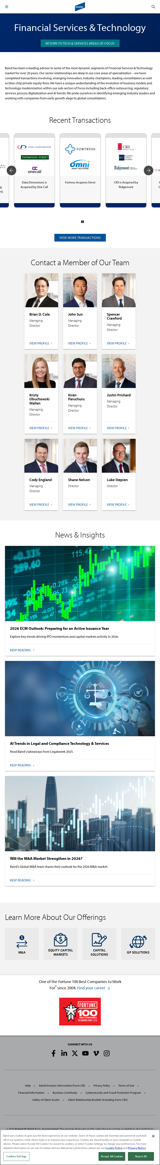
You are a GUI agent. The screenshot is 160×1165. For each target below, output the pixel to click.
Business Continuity (65, 1093)
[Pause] (82, 221)
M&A (22, 943)
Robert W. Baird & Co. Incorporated (36, 1129)
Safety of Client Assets (46, 1100)
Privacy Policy (102, 1085)
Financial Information (31, 1093)
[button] (6, 6)
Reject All (140, 1156)
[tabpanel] (34, 170)
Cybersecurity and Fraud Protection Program (113, 1093)
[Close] (153, 1136)
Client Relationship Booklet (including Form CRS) (98, 1100)
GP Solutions (138, 943)
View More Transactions (80, 238)
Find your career (93, 987)
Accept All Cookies (112, 1156)
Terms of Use (126, 1085)
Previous (11, 170)
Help (28, 1085)
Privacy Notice (137, 1148)
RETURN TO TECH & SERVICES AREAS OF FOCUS (80, 43)
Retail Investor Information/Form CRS (62, 1085)
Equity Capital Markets (60, 943)
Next (148, 170)
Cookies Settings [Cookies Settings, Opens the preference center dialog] (16, 1156)
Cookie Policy (113, 1148)
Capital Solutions (99, 943)
